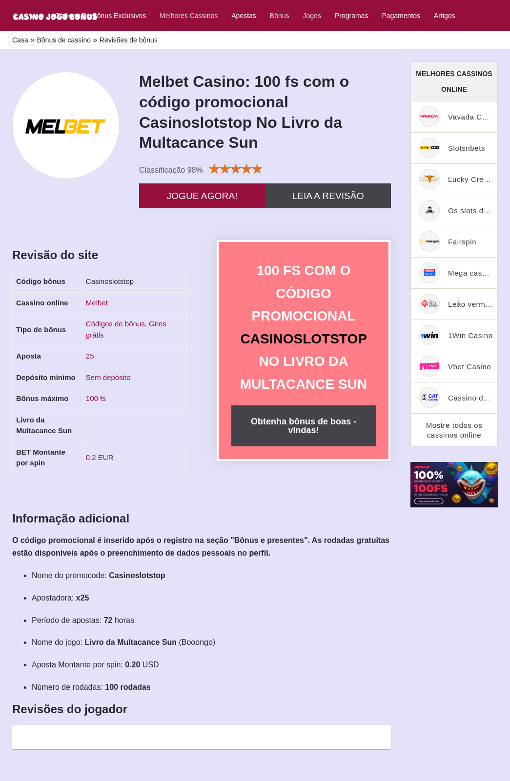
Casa (20, 40)
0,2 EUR (100, 457)
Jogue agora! (201, 196)
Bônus (279, 16)
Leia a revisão (328, 196)
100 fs (96, 398)
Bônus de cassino (64, 40)
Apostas (243, 16)
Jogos (312, 16)
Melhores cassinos (189, 16)
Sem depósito (108, 377)
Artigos (444, 16)
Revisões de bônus (129, 40)
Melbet (97, 303)
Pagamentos (401, 16)
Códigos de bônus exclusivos (100, 16)
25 (90, 356)
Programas (351, 16)
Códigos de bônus (115, 324)
